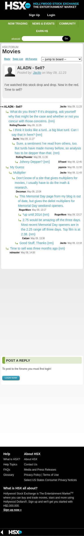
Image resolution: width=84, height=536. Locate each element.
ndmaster (15, 252)
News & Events (43, 23)
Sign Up (34, 15)
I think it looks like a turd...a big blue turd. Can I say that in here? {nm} (45, 132)
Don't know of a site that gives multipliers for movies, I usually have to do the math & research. (46, 182)
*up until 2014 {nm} (35, 214)
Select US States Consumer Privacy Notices (50, 480)
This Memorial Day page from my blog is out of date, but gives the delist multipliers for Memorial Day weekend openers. (49, 201)
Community (67, 23)
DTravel (62, 162)
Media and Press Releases (40, 469)
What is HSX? (11, 459)
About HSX (30, 459)
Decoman (21, 191)
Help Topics (10, 464)
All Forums (31, 59)
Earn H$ (42, 31)
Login (51, 15)
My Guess (16, 167)
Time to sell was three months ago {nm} (37, 248)
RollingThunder (18, 125)
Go (66, 38)
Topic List (18, 59)
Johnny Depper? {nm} (34, 162)
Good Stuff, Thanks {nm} (36, 243)
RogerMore (25, 210)
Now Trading (18, 23)
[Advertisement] (42, 312)
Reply (7, 59)
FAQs (6, 469)
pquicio (62, 167)
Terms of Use (51, 474)
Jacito (37, 72)
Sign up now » (12, 509)
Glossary (8, 474)
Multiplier (19, 172)
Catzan (26, 238)
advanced (15, 39)
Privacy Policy (32, 474)
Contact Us (30, 464)
